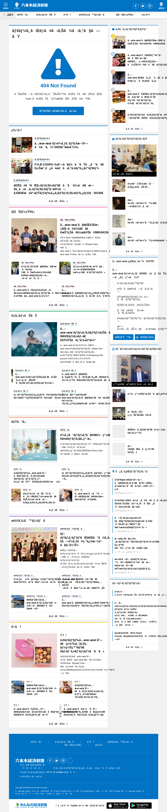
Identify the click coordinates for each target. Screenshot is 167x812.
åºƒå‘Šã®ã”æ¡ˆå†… (33, 776)
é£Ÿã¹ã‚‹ (22, 14)
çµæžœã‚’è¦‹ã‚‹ (145, 337)
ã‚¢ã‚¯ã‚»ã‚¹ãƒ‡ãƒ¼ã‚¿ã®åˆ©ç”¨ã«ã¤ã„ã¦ (45, 772)
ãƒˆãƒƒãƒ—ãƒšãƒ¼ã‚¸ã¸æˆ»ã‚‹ (58, 111)
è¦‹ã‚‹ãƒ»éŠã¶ (46, 14)
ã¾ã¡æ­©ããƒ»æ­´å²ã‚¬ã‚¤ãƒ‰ (131, 311)
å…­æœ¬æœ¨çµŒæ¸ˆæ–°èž (31, 5)
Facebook (135, 6)
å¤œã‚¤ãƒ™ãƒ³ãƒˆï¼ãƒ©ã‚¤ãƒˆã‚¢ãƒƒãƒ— (141, 319)
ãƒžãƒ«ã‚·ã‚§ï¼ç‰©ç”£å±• (133, 304)
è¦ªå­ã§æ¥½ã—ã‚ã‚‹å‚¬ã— (136, 290)
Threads (70, 760)
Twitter (143, 6)
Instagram (150, 6)
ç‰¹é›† (146, 14)
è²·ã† (67, 14)
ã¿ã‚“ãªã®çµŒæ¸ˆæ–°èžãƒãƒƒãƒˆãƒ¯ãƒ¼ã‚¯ (31, 805)
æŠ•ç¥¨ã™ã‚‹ (123, 337)
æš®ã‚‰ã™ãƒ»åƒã (93, 14)
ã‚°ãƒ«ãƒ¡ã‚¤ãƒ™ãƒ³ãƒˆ (131, 283)
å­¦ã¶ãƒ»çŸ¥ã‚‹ (125, 14)
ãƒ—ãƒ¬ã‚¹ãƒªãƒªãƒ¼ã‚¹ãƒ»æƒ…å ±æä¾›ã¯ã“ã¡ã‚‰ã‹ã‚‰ (88, 768)
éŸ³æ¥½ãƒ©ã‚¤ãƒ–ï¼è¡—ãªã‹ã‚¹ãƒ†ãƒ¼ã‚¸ (133, 298)
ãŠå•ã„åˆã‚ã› (66, 772)
